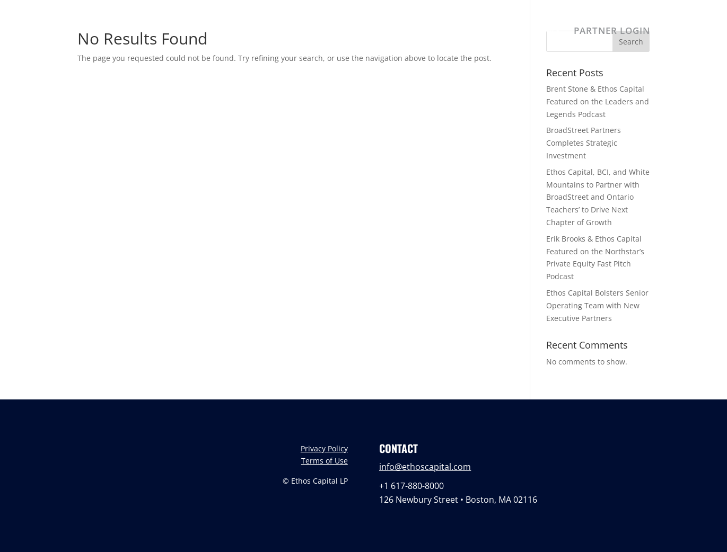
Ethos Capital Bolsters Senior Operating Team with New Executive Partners (597, 305)
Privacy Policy (324, 448)
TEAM (438, 32)
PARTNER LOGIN (612, 32)
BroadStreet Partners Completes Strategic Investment (583, 143)
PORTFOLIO (492, 32)
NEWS (546, 32)
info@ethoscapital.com (425, 467)
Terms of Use (324, 461)
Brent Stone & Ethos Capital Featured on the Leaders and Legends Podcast (597, 101)
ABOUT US (386, 32)
